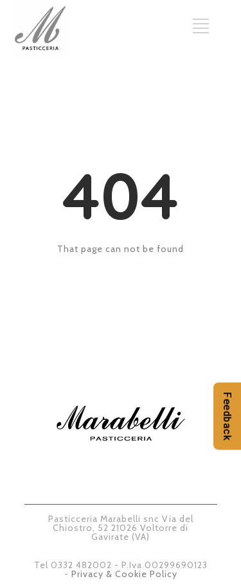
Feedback (227, 416)
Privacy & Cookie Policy (124, 574)
